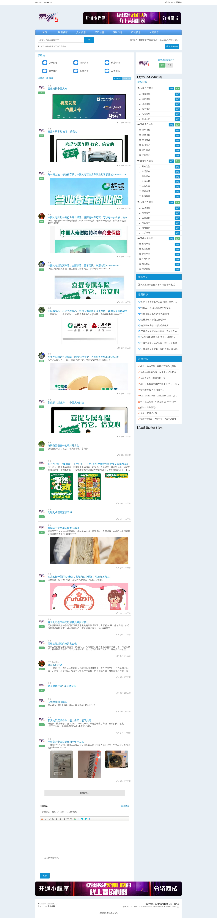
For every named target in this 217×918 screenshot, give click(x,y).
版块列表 (49, 46)
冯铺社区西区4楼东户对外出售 (154, 314)
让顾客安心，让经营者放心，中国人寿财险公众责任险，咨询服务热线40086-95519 (91, 311)
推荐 (49, 78)
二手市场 (144, 233)
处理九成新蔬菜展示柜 (60, 512)
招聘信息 (144, 94)
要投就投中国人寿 (57, 88)
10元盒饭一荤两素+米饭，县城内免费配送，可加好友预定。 (80, 576)
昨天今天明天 (53, 662)
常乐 (49, 86)
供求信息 (144, 208)
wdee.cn (50, 904)
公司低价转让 (55, 665)
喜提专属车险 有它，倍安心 (62, 131)
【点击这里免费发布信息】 (168, 40)
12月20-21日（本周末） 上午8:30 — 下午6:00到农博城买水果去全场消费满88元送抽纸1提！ (96, 464)
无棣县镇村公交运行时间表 (152, 320)
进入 (177, 88)
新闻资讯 (144, 191)
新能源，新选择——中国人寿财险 (66, 402)
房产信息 (99, 32)
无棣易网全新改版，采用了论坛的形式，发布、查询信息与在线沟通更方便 (158, 349)
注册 (169, 65)
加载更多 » (85, 793)
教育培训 (144, 109)
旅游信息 (144, 186)
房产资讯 (144, 150)
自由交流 (144, 244)
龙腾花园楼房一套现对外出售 (63, 445)
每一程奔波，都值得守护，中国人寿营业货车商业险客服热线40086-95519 (87, 174)
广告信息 (136, 32)
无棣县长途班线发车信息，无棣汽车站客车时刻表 (158, 331)
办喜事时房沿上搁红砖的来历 (153, 325)
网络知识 (144, 264)
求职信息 (144, 99)
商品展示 (144, 223)
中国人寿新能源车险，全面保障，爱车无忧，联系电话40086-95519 (83, 265)
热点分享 (144, 249)
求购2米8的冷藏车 (57, 702)
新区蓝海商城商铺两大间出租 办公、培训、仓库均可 (158, 384)
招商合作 (144, 228)
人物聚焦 (144, 114)
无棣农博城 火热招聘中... (151, 390)
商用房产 (144, 145)
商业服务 (144, 176)
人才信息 (81, 32)
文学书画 (144, 254)
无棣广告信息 (60, 46)
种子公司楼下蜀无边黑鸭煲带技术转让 (68, 622)
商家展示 (144, 213)
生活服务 (144, 171)
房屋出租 (144, 135)
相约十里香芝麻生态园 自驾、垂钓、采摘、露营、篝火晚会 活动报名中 (158, 302)
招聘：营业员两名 (147, 407)
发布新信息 (172, 46)
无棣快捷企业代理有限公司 (152, 378)
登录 (162, 65)
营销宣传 (144, 269)
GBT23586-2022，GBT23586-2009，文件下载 (158, 396)
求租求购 (144, 140)
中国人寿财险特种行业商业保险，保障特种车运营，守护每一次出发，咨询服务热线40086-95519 (99, 217)
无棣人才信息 (145, 88)
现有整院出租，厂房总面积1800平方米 (157, 402)
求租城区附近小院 (147, 413)
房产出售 (144, 130)
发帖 (171, 88)
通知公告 (144, 166)
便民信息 (118, 32)
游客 (49, 214)
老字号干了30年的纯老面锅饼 (63, 528)
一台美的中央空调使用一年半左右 (66, 741)
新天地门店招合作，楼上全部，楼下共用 (69, 720)
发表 (45, 875)
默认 (41, 78)
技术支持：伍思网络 (173, 2)
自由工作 (144, 119)
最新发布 (63, 32)
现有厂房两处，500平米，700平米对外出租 (158, 419)
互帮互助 (144, 259)
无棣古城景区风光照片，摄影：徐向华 (157, 343)
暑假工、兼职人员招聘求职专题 (154, 308)
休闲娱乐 (154, 32)
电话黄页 (144, 196)
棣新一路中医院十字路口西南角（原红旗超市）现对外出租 (158, 366)
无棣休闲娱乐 (145, 238)
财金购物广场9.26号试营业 (62, 686)
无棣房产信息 (145, 124)
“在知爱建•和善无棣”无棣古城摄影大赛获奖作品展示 (158, 337)
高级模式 (125, 806)
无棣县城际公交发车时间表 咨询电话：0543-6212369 (158, 285)
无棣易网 (51, 906)
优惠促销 (144, 218)
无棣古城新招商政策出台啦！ (63, 643)
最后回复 (117, 78)
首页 (44, 32)
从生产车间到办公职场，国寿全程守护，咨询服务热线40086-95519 (83, 357)
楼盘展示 (144, 155)
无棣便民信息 (145, 161)
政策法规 (144, 181)
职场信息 (144, 104)
